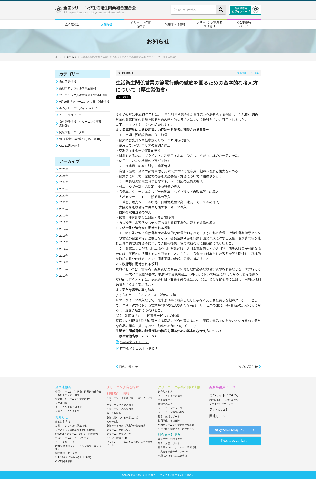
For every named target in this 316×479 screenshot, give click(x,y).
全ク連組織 (61, 403)
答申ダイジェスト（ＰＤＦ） (140, 348)
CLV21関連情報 (69, 145)
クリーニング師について (120, 429)
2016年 (63, 235)
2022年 (63, 195)
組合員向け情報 (169, 434)
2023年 (63, 189)
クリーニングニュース (170, 408)
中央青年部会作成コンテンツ (173, 451)
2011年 (63, 269)
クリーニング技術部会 (170, 396)
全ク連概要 (72, 24)
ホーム (58, 57)
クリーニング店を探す (141, 24)
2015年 (63, 242)
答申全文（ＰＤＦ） (134, 342)
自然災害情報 (67, 81)
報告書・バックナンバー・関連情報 (177, 447)
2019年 (63, 215)
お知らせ (106, 24)
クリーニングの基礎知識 (120, 409)
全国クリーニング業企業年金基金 (176, 424)
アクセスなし (219, 409)
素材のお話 (113, 421)
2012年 (63, 262)
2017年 (63, 229)
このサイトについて (223, 395)
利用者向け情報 (175, 24)
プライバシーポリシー (221, 403)
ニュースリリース (70, 115)
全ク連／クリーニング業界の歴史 (73, 398)
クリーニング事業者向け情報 (209, 24)
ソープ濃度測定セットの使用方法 (176, 428)
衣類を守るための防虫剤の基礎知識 (126, 425)
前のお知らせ (127, 366)
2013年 (63, 255)
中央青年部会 (165, 400)
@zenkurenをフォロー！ (235, 430)
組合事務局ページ (244, 24)
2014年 (63, 249)
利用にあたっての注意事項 (172, 455)
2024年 (63, 182)
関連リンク (217, 416)
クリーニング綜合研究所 (68, 407)
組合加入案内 (165, 391)
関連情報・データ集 (248, 73)
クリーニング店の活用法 (120, 405)
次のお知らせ (249, 366)
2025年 (63, 175)
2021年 (63, 202)
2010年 (63, 275)
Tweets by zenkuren (235, 440)
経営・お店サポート (169, 443)
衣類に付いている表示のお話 (122, 417)
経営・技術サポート (169, 416)
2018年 (63, 222)
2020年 (63, 209)
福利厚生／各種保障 (169, 420)
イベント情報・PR (117, 437)
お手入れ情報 (114, 413)
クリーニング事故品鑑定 (171, 412)
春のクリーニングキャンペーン (79, 108)
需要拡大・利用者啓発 (170, 439)
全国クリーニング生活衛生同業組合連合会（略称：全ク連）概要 (78, 393)
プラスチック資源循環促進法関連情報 (83, 95)
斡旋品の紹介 (165, 404)
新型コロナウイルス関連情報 (77, 88)
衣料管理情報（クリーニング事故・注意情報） (83, 123)
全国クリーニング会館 (67, 411)
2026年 (63, 169)
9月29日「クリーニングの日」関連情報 (84, 101)
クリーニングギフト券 (119, 433)
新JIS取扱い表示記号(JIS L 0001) (80, 139)
